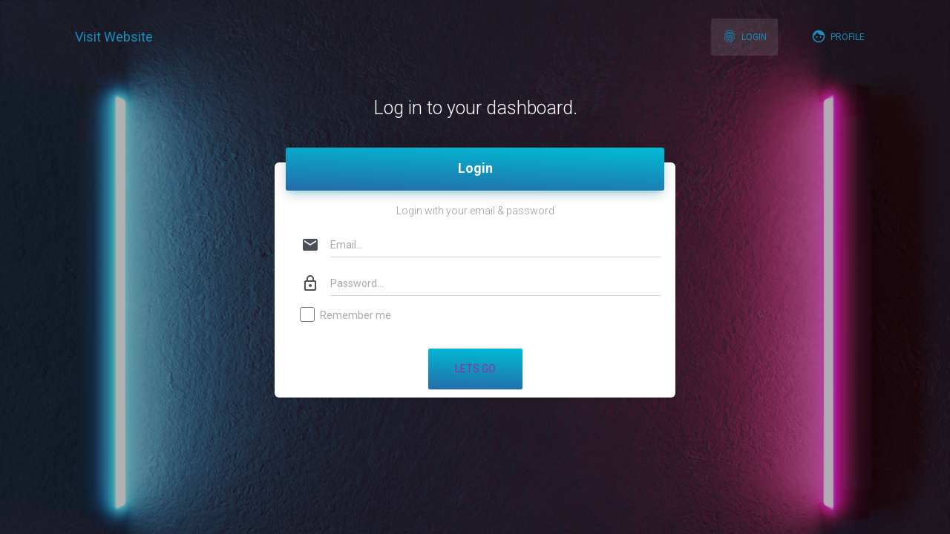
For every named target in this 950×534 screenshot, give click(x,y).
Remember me (346, 316)
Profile (838, 36)
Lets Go (475, 369)
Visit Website (114, 36)
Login (744, 36)
